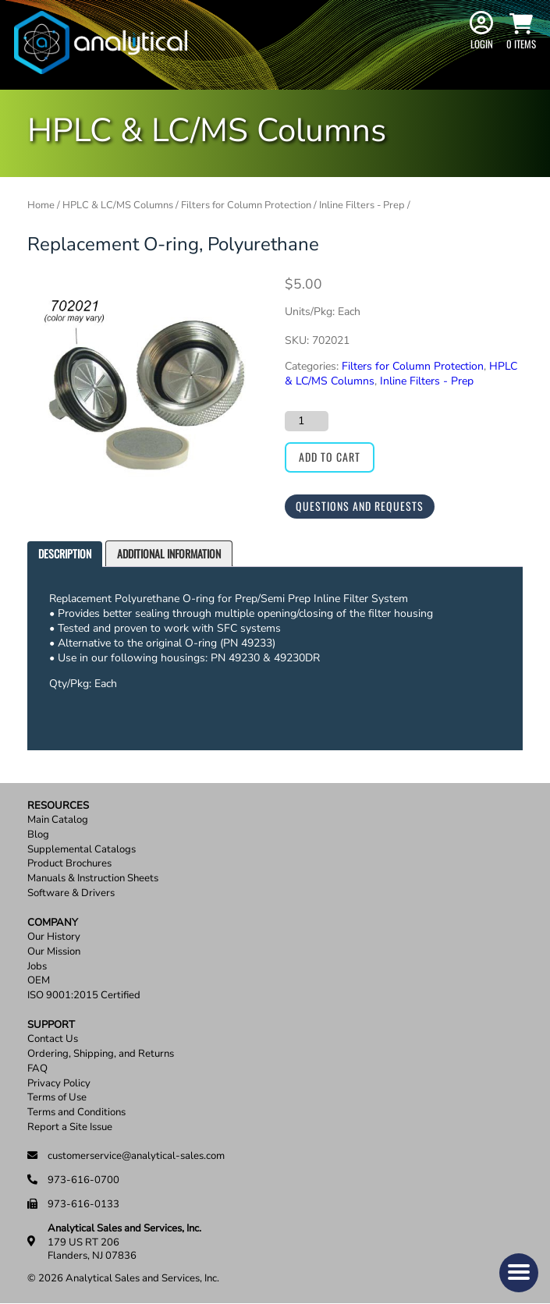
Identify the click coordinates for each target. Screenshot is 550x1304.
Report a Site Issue (69, 1127)
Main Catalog (57, 820)
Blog (38, 835)
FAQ (37, 1068)
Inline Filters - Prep (362, 205)
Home (41, 205)
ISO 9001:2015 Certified (83, 995)
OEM (38, 980)
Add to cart (329, 456)
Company (52, 923)
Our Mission (53, 952)
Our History (53, 937)
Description (64, 553)
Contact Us (52, 1039)
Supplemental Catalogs (81, 849)
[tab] (64, 554)
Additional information (169, 553)
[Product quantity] (306, 421)
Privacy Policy (58, 1083)
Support (51, 1025)
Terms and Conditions (76, 1112)
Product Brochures (69, 863)
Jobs (37, 966)
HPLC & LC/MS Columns (117, 205)
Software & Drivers (71, 893)
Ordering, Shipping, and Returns (100, 1054)
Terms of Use (57, 1097)
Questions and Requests (360, 506)
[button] (518, 1272)
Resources (58, 806)
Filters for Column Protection (246, 205)
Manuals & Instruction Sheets (92, 878)
